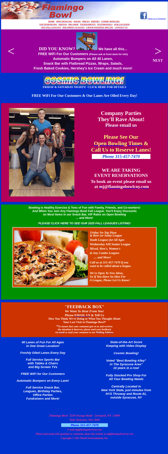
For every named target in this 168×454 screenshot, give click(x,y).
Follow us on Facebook (156, 19)
